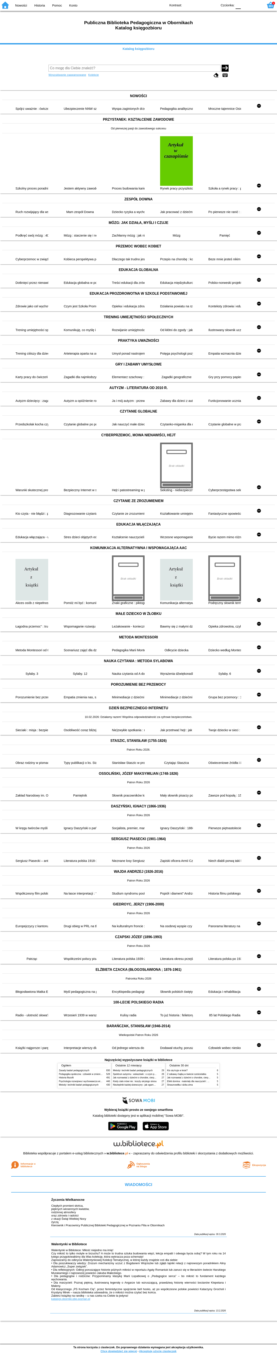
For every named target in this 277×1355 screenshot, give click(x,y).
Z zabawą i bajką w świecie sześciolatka (186, 1074)
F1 (246, 5)
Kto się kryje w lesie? (177, 1070)
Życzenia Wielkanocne (68, 1199)
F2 (256, 5)
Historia (39, 5)
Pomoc (57, 5)
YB (204, 5)
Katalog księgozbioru (138, 49)
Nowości (21, 5)
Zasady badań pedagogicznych (74, 1070)
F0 (238, 5)
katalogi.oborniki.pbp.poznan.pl (70, 1299)
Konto (73, 5)
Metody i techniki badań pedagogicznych (79, 1085)
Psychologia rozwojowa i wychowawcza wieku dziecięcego (87, 1081)
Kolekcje (93, 74)
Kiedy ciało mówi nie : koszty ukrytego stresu (135, 1081)
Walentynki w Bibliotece (69, 1244)
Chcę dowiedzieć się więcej (119, 1351)
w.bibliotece (117, 1153)
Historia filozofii (66, 1077)
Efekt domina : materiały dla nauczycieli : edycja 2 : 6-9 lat (195, 1081)
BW (195, 5)
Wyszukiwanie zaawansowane (67, 74)
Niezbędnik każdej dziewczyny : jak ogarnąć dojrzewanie (140, 1085)
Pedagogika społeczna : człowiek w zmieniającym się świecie (88, 1074)
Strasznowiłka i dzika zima (180, 1085)
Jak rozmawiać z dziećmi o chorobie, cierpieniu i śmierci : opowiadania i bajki (150, 1077)
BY (213, 5)
